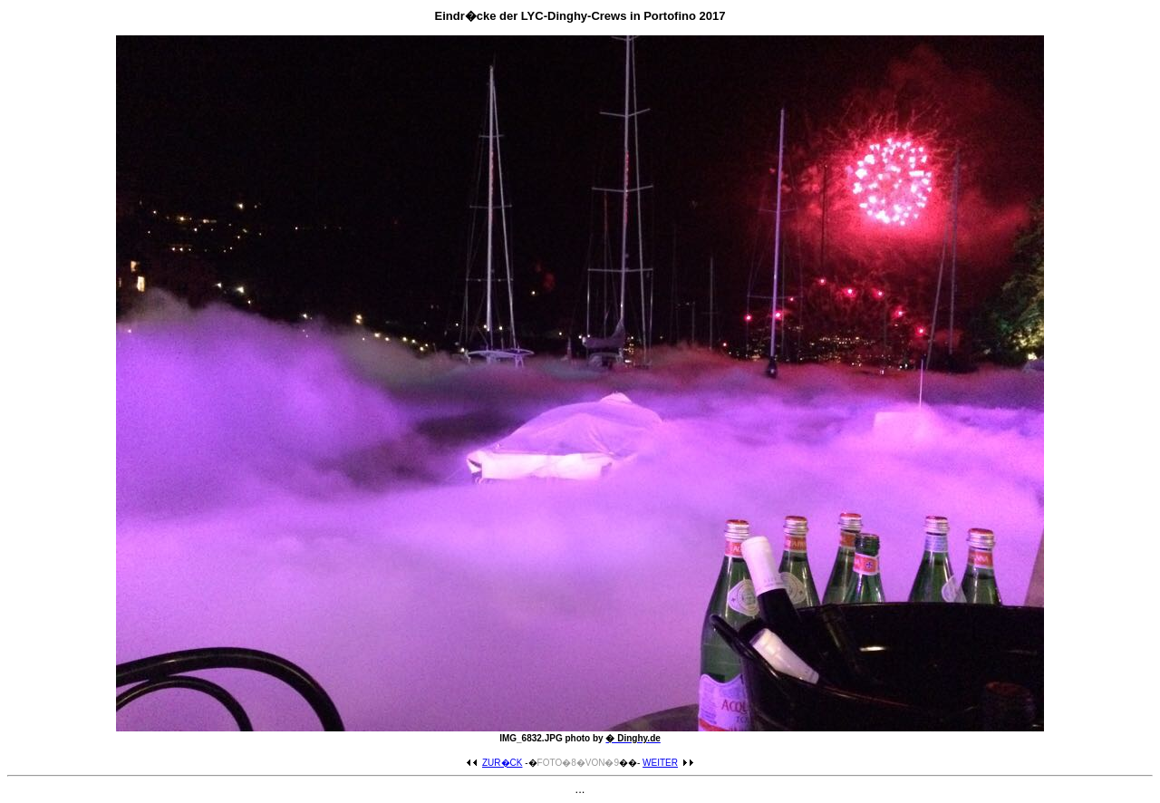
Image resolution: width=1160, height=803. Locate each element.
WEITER (668, 763)
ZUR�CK (494, 763)
